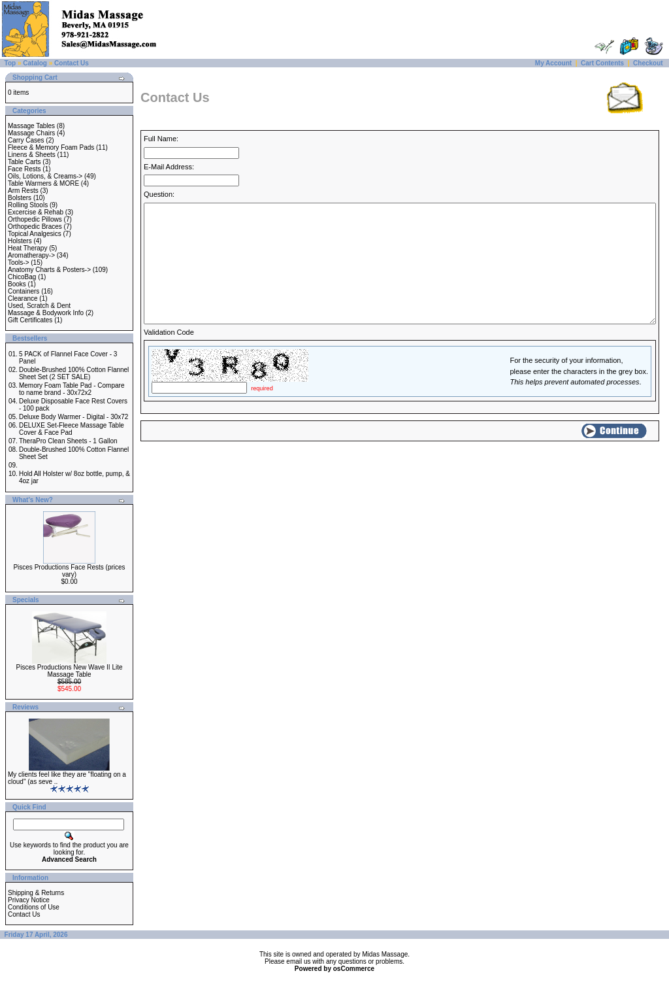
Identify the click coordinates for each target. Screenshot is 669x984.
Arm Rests (23, 190)
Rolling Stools (28, 205)
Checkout (648, 63)
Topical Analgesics (34, 233)
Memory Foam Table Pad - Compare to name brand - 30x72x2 (72, 389)
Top (10, 63)
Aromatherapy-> (31, 255)
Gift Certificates (30, 320)
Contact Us (71, 63)
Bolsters (19, 197)
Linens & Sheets (32, 154)
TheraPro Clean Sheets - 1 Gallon (68, 441)
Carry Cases (26, 140)
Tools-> (18, 262)
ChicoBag (22, 276)
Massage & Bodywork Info (46, 312)
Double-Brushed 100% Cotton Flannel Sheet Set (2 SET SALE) (74, 373)
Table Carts (24, 161)
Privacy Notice (29, 900)
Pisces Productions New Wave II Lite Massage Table (69, 671)
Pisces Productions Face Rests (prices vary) (69, 571)
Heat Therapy (27, 248)
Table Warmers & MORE (43, 183)
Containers (23, 291)
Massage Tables (31, 125)
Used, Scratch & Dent (39, 305)
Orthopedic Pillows (35, 219)
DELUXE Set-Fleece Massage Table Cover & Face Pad (71, 429)
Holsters (20, 241)
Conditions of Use (33, 907)
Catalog (35, 63)
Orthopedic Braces (35, 226)
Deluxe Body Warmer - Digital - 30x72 (73, 416)
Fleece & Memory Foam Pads (51, 147)
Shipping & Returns (36, 892)
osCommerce (353, 968)
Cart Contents (602, 63)
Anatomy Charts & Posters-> (49, 269)
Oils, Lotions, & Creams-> (45, 176)
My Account (553, 63)
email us (298, 961)
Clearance (23, 298)
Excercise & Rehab (35, 212)
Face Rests (24, 169)
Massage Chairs (31, 133)
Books (17, 284)
